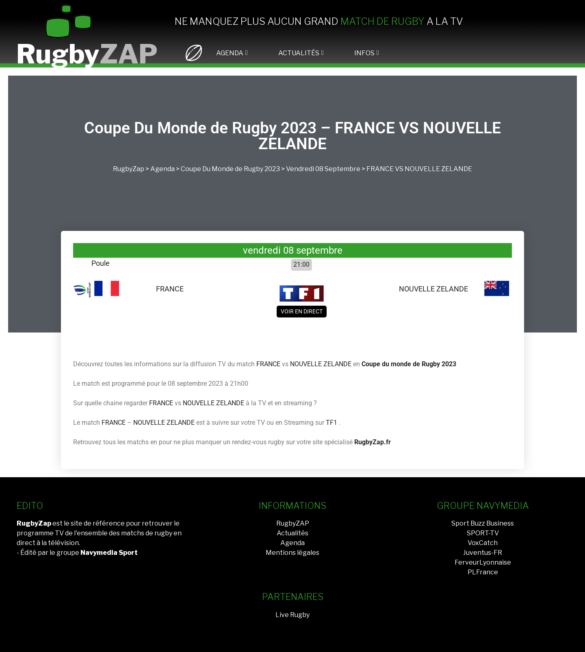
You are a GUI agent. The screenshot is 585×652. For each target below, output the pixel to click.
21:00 (301, 264)
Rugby (87, 54)
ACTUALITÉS (298, 53)
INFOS (364, 53)
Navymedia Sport (109, 552)
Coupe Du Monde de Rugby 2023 (230, 169)
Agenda (162, 169)
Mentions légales (292, 552)
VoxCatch (483, 543)
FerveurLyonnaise (483, 562)
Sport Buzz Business (482, 523)
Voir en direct (302, 311)
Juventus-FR (482, 552)
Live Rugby (292, 615)
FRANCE (380, 169)
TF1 (331, 422)
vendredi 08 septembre (323, 169)
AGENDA (229, 53)
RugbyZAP (292, 523)
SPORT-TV (483, 533)
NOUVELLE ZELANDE (438, 169)
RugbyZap (128, 169)
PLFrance (483, 572)
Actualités (292, 533)
